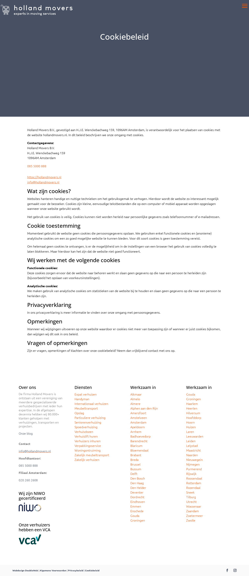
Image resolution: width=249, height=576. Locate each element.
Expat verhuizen (86, 394)
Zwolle (190, 520)
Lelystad (192, 445)
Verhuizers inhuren (88, 441)
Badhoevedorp (140, 436)
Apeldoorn (137, 427)
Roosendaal (194, 478)
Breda (134, 459)
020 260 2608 (28, 480)
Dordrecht (137, 497)
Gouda (134, 515)
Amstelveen (138, 417)
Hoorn (190, 422)
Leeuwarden (194, 436)
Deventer (136, 492)
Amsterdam (138, 422)
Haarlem (192, 403)
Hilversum (193, 413)
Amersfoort (138, 413)
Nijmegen (193, 464)
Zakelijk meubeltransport (92, 455)
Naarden (192, 455)
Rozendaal (193, 487)
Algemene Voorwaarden (53, 570)
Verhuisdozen (84, 431)
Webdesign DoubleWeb (25, 570)
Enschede (137, 511)
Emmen (135, 506)
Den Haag (137, 483)
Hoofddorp (193, 417)
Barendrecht (138, 441)
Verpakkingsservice (88, 445)
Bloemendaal (139, 450)
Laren (190, 431)
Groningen (137, 520)
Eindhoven (137, 501)
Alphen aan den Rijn (144, 408)
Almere (135, 403)
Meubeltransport (86, 408)
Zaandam (192, 511)
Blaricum (136, 445)
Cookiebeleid (92, 570)
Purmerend (194, 469)
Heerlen (191, 408)
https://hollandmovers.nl (44, 177)
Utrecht (191, 501)
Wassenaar (193, 506)
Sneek (190, 492)
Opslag (79, 413)
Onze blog (26, 433)
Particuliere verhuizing (90, 417)
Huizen (191, 427)
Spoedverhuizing (86, 427)
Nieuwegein (194, 459)
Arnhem (135, 431)
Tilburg (191, 497)
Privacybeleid (75, 570)
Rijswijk (191, 473)
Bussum (135, 469)
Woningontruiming (88, 450)
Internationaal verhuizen (91, 403)
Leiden (191, 441)
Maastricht (193, 450)
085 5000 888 (36, 166)
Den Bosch (137, 478)
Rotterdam (193, 483)
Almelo (135, 399)
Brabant (135, 455)
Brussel (135, 464)
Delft (133, 473)
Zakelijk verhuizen (87, 459)
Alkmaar (136, 394)
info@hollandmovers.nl (43, 182)
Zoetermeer (194, 515)
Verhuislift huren (86, 436)
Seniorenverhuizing (88, 422)
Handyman (82, 399)
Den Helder (138, 487)
